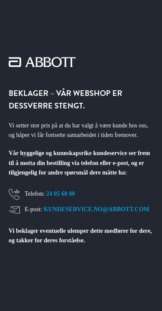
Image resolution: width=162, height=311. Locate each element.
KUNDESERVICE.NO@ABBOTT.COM (96, 209)
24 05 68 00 (60, 193)
